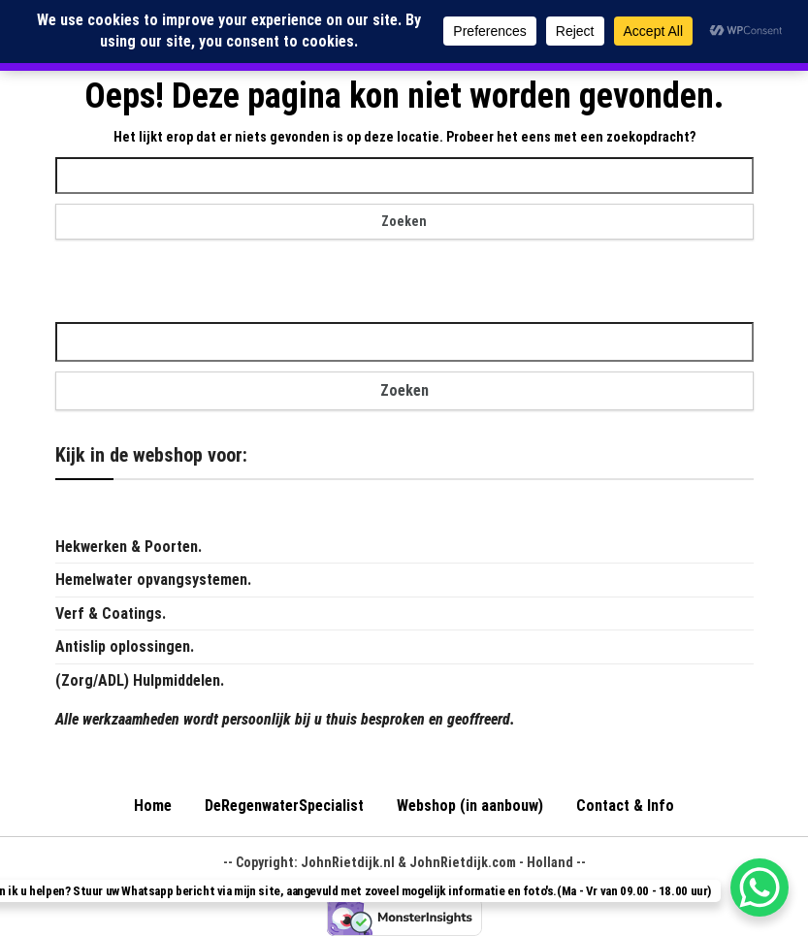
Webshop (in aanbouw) (470, 805)
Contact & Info (625, 805)
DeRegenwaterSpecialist (284, 805)
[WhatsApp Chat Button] (759, 887)
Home (153, 805)
